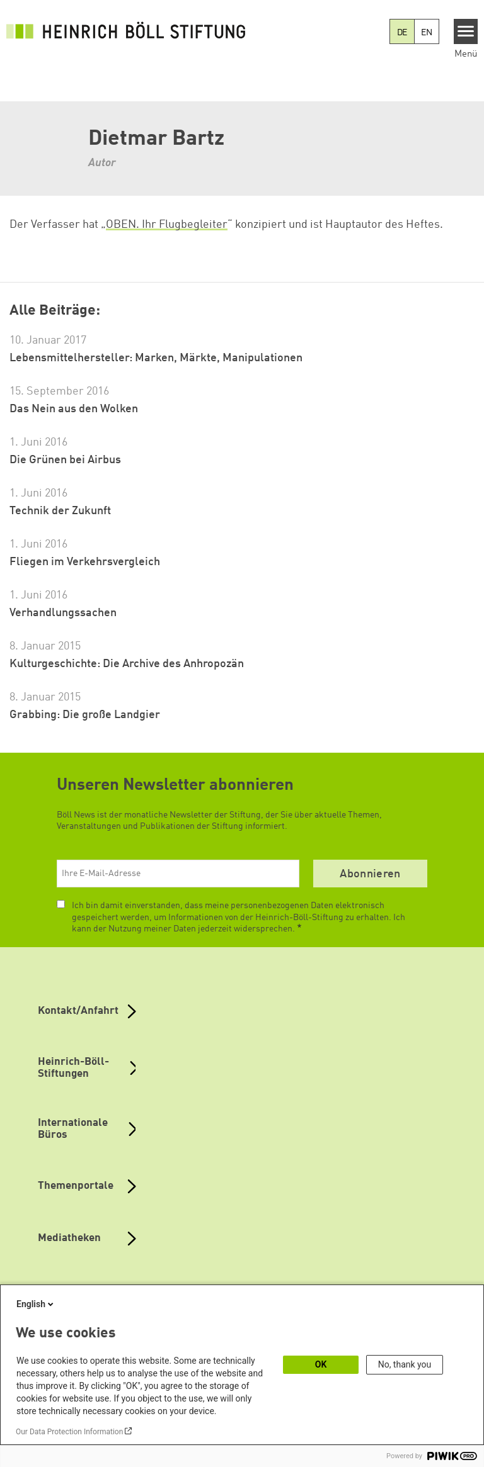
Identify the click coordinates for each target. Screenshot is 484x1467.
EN (426, 32)
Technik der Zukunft (60, 511)
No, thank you (405, 1364)
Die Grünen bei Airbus (65, 460)
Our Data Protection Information (69, 1431)
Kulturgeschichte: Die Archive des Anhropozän (126, 664)
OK (321, 1364)
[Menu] (466, 31)
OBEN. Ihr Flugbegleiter (167, 224)
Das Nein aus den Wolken (73, 409)
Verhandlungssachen (63, 613)
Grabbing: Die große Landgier (84, 715)
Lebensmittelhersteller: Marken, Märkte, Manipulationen (155, 358)
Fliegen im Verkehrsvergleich (84, 562)
